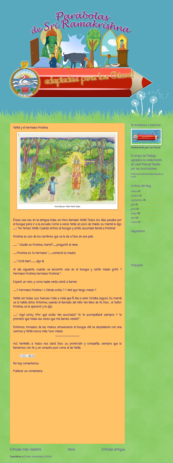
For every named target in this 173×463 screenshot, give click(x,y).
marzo (134, 191)
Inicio (71, 449)
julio (133, 204)
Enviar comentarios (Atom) (38, 456)
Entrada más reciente (25, 449)
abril (133, 218)
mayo (134, 213)
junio (133, 209)
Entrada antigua (113, 449)
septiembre (137, 200)
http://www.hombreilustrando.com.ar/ (147, 176)
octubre (135, 196)
